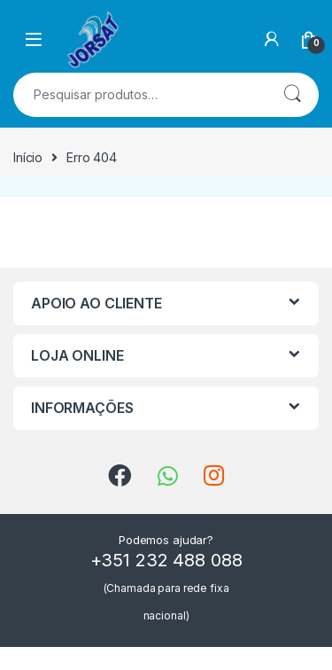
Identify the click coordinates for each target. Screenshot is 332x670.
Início (27, 157)
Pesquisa (292, 94)
